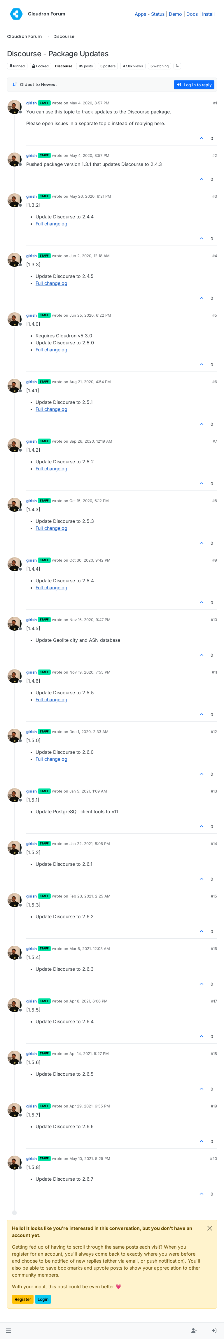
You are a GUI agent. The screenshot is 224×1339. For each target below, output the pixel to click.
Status (157, 14)
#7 (215, 441)
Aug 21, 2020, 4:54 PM (90, 381)
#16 (214, 948)
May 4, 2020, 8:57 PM (89, 103)
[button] (8, 1331)
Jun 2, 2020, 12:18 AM (89, 255)
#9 (214, 560)
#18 (214, 1053)
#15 (214, 896)
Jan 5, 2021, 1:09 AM (88, 791)
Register (23, 1299)
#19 (214, 1106)
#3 (214, 196)
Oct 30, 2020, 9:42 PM (90, 560)
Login (43, 1299)
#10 (214, 619)
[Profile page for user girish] (15, 107)
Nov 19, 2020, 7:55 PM (90, 672)
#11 (214, 672)
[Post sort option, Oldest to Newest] (35, 84)
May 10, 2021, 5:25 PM (89, 1158)
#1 (215, 103)
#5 (214, 315)
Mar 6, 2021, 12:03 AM (89, 948)
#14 (214, 843)
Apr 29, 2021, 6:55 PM (89, 1106)
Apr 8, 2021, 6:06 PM (88, 1001)
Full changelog (51, 224)
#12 (214, 731)
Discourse (63, 66)
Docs (192, 14)
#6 (214, 381)
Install (208, 14)
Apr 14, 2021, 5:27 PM (89, 1053)
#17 (214, 1001)
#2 (214, 155)
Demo (175, 14)
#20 (213, 1158)
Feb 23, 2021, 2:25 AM (90, 896)
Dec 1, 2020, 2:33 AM (88, 731)
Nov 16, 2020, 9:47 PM (90, 619)
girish (31, 103)
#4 (214, 255)
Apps (140, 14)
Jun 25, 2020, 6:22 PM (90, 315)
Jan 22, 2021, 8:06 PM (89, 843)
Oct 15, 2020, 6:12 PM (89, 500)
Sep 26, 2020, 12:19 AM (90, 441)
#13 (214, 791)
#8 (214, 500)
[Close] (210, 1228)
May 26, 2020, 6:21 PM (90, 196)
